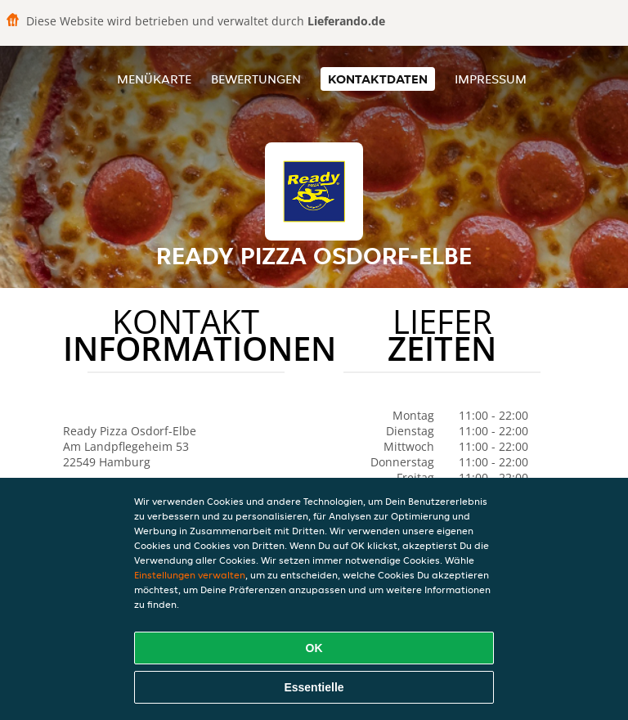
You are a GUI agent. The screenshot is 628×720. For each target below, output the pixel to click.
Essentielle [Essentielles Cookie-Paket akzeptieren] (313, 687)
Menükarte (154, 79)
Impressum (491, 79)
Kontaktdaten (378, 79)
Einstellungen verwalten (189, 575)
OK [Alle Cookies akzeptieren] (314, 648)
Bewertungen (256, 79)
